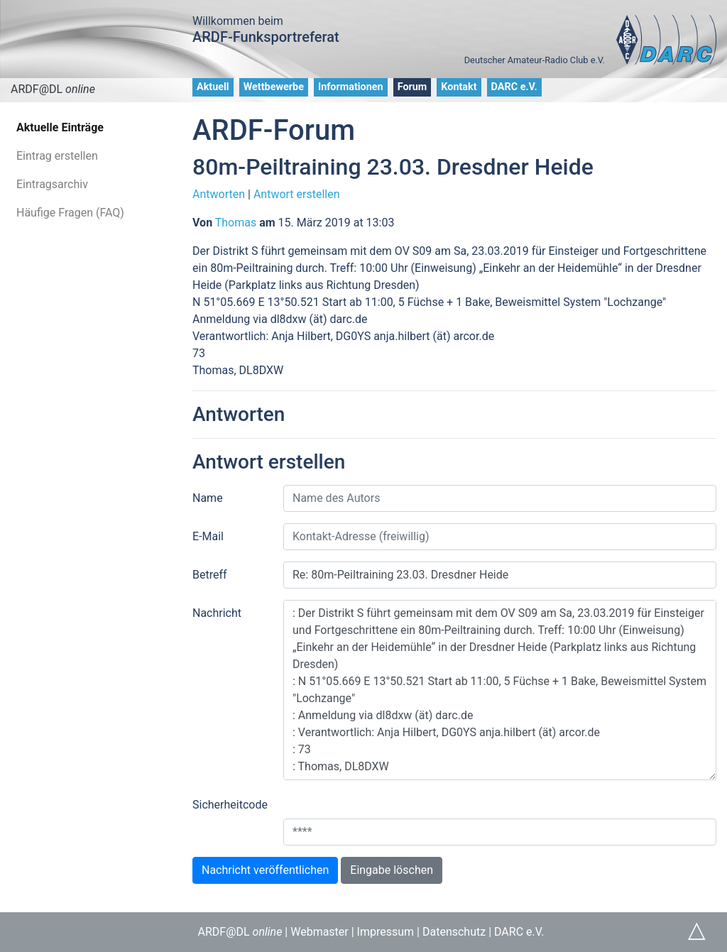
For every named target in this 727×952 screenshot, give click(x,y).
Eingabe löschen (391, 870)
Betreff (209, 574)
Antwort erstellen (296, 194)
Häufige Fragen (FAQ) (70, 212)
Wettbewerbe (274, 87)
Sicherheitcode (230, 804)
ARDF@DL (53, 89)
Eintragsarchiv (52, 184)
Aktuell (213, 87)
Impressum (386, 932)
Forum (412, 87)
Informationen (350, 87)
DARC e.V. (514, 87)
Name (207, 498)
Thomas (235, 222)
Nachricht (216, 613)
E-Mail (208, 536)
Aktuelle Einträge (60, 127)
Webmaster (319, 932)
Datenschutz (454, 932)
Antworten (218, 194)
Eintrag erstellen (57, 156)
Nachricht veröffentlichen (265, 870)
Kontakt (458, 87)
